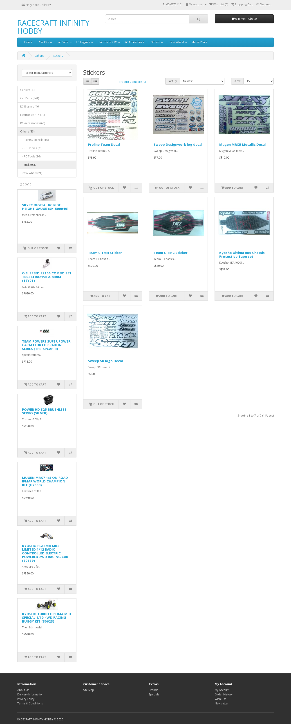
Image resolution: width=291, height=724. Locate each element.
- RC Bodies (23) (31, 148)
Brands (153, 690)
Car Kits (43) (27, 90)
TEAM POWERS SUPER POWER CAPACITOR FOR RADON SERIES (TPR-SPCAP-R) (46, 345)
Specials (154, 694)
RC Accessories (134, 42)
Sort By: (172, 81)
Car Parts (62, 42)
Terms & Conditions (30, 703)
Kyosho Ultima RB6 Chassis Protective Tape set (242, 254)
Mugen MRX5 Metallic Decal (242, 144)
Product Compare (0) (132, 82)
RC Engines (83, 42)
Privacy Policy (25, 699)
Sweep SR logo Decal (105, 361)
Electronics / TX (107, 42)
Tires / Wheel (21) (31, 173)
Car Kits (44, 42)
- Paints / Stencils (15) (34, 140)
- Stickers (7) (28, 165)
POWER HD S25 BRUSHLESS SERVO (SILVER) (44, 411)
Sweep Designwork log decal (178, 144)
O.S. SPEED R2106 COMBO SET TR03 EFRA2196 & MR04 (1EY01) (47, 277)
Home (28, 42)
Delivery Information (30, 694)
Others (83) (27, 131)
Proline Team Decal (104, 144)
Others (155, 42)
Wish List (220, 699)
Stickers (58, 56)
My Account (222, 690)
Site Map (88, 690)
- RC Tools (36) (30, 156)
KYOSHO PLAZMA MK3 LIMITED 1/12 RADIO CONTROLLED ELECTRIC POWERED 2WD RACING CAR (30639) (45, 553)
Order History (224, 694)
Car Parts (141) (29, 98)
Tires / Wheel (175, 42)
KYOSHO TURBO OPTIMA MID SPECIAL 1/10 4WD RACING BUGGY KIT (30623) (46, 617)
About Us (23, 690)
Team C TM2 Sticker (171, 252)
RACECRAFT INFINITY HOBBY (53, 27)
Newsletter (221, 703)
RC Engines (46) (29, 106)
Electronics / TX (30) (32, 115)
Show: (237, 81)
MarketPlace (199, 42)
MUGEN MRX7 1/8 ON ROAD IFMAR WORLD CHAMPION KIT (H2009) (45, 481)
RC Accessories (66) (32, 123)
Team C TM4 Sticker (105, 252)
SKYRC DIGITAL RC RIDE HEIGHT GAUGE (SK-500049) (45, 207)
